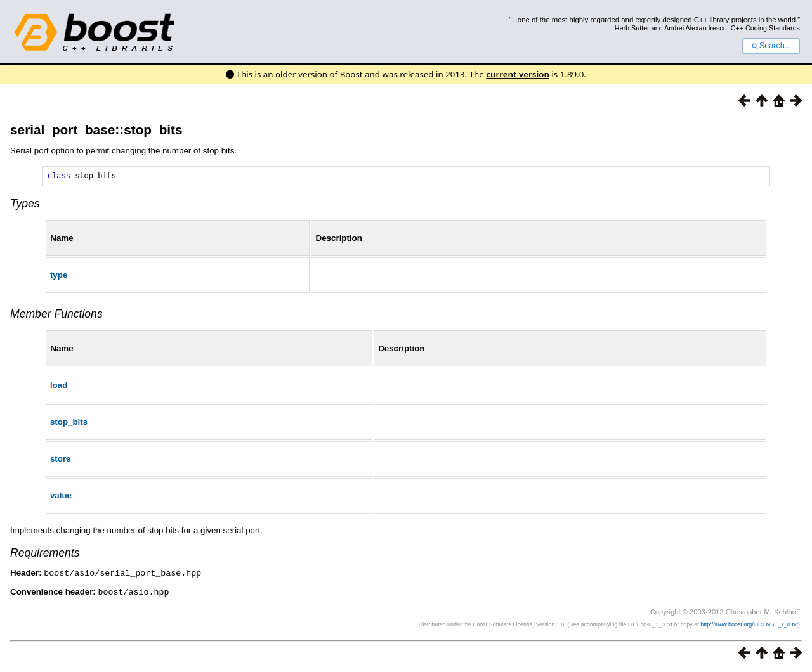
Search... (771, 45)
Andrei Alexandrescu (695, 28)
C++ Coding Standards (765, 28)
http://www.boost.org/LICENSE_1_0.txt (749, 625)
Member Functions (56, 315)
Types (25, 205)
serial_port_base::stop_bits (96, 129)
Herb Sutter (632, 28)
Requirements (45, 554)
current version (517, 74)
